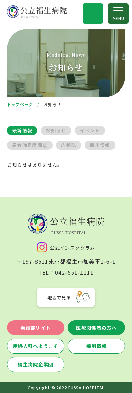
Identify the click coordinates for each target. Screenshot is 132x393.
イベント (90, 130)
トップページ (20, 104)
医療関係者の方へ (96, 327)
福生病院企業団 (35, 364)
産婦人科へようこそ (36, 346)
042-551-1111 (74, 272)
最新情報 (22, 130)
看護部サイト (35, 327)
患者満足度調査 (29, 145)
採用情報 (100, 145)
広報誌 (68, 145)
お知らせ (56, 130)
